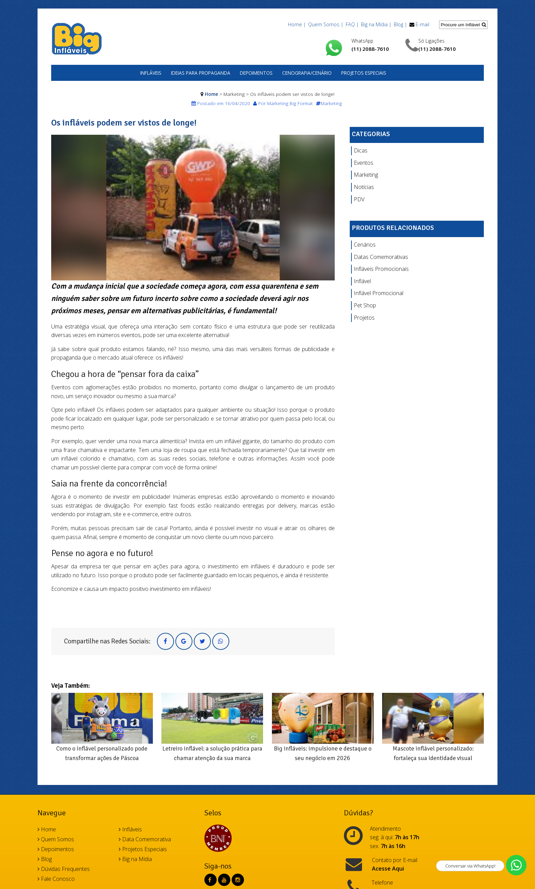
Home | (297, 24)
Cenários (365, 244)
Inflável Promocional (378, 293)
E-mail (422, 24)
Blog (45, 859)
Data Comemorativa (145, 839)
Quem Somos (56, 839)
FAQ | (352, 24)
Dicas (360, 150)
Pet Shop (365, 305)
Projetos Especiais (363, 73)
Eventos (363, 162)
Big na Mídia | (376, 24)
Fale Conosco (56, 879)
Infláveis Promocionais (381, 269)
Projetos (364, 317)
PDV (359, 199)
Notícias (364, 187)
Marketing (366, 174)
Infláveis (150, 73)
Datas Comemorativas (381, 257)
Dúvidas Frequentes (64, 869)
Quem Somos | (325, 24)
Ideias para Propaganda (200, 73)
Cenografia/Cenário (307, 73)
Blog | (400, 24)
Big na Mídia (135, 859)
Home (211, 94)
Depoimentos (256, 73)
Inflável (362, 281)
